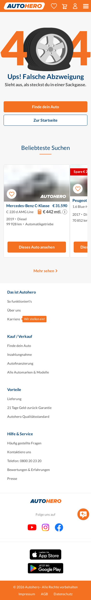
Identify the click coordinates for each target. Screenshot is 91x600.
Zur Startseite (45, 120)
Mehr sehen (43, 270)
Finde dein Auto (45, 106)
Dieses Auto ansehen (37, 247)
